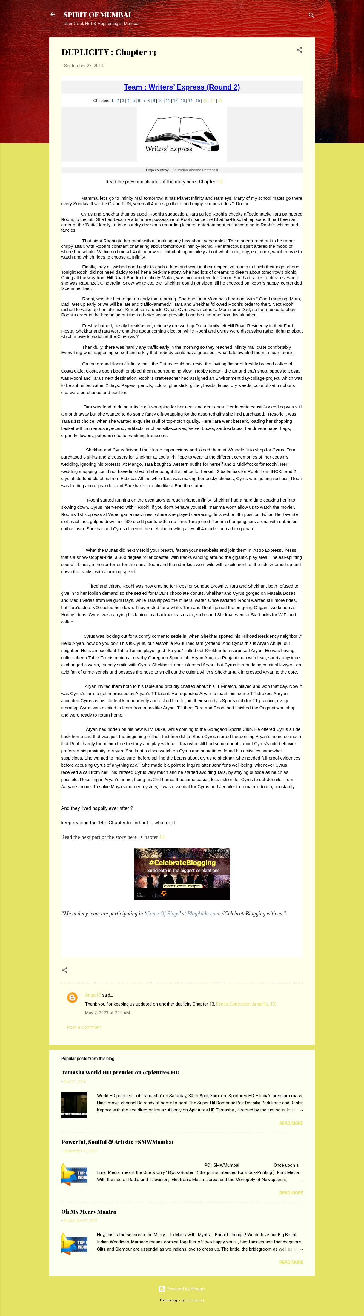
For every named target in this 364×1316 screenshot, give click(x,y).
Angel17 (93, 995)
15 (198, 100)
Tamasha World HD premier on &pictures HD (120, 1072)
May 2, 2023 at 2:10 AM (107, 1013)
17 (213, 100)
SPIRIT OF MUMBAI (97, 14)
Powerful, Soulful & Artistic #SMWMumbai (117, 1142)
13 (183, 100)
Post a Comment (84, 1027)
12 (175, 100)
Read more (291, 1123)
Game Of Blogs (162, 914)
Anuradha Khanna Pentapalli (195, 170)
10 (160, 100)
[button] (299, 51)
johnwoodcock (195, 1300)
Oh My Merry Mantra (88, 1211)
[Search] (311, 16)
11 (168, 100)
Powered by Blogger (182, 1289)
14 (190, 100)
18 (220, 100)
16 (205, 100)
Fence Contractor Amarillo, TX (246, 1004)
